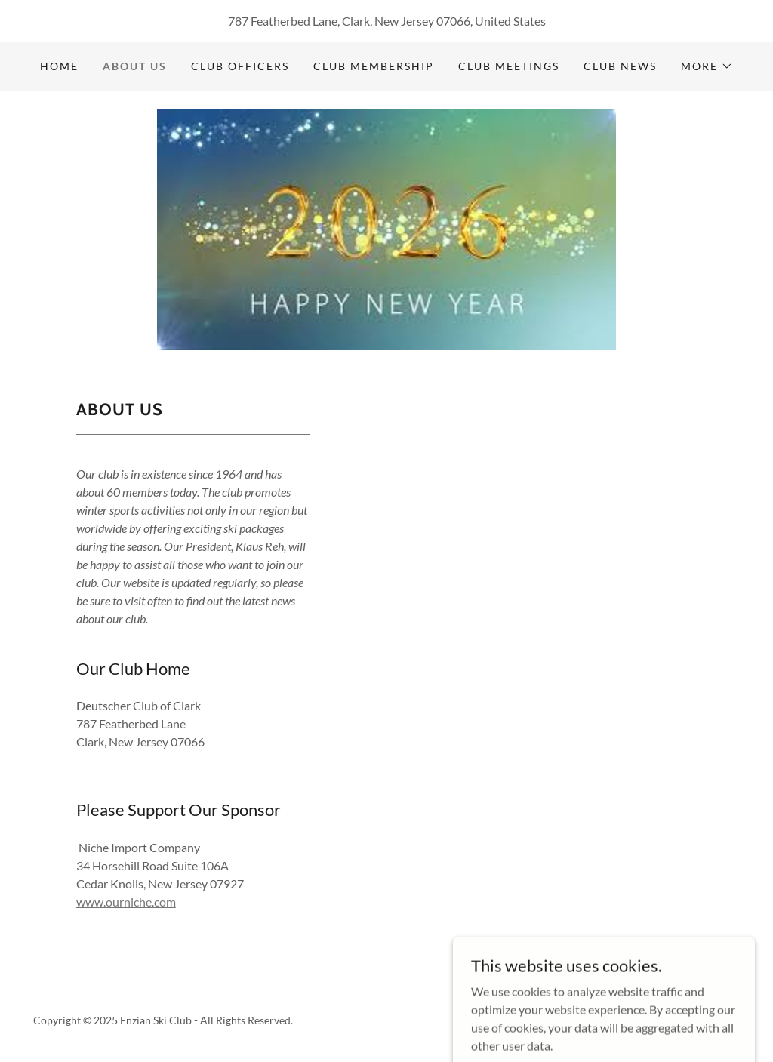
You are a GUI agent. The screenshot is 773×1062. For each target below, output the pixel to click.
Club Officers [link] (240, 66)
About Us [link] (135, 66)
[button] (707, 66)
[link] (386, 227)
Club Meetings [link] (508, 66)
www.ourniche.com (126, 901)
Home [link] (59, 66)
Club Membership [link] (373, 66)
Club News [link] (620, 66)
